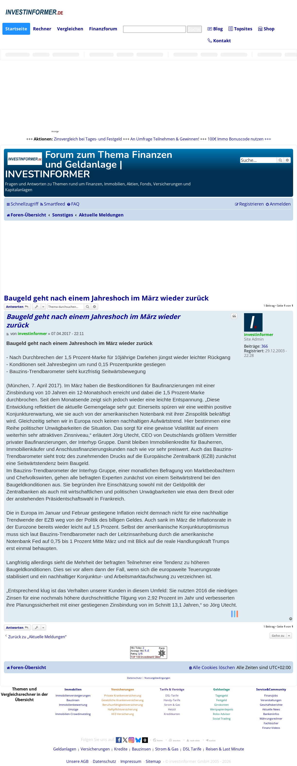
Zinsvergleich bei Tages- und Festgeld (88, 139)
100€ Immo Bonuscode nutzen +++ (239, 139)
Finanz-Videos (271, 728)
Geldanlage (221, 689)
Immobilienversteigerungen (73, 695)
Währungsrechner (271, 718)
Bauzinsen (73, 700)
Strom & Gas (172, 704)
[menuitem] (52, 204)
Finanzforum (103, 29)
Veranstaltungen (271, 700)
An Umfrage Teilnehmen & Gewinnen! (164, 139)
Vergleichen (70, 29)
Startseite (16, 29)
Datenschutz (104, 761)
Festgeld (221, 700)
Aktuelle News (271, 709)
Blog (215, 29)
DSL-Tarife (171, 695)
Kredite (120, 749)
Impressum (130, 761)
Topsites (240, 29)
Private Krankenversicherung (122, 695)
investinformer (258, 334)
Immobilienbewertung (73, 704)
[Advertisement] (148, 257)
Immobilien (73, 689)
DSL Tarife (192, 749)
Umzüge (73, 709)
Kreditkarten (172, 714)
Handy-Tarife (172, 700)
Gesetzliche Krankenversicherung (123, 700)
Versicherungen (122, 689)
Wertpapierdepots (221, 709)
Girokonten (221, 704)
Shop (266, 29)
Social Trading (221, 718)
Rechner (42, 29)
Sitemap (153, 761)
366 (264, 346)
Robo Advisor (221, 714)
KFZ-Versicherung (122, 714)
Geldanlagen (64, 749)
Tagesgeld (221, 695)
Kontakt (219, 40)
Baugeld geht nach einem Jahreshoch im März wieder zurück (106, 297)
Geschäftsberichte (271, 704)
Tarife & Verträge (172, 689)
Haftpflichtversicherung (122, 709)
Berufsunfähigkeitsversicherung (122, 704)
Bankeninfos (271, 714)
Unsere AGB (77, 761)
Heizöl (172, 709)
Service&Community (271, 689)
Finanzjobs (271, 695)
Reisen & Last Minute (225, 749)
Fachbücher (271, 723)
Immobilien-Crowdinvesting (73, 714)
